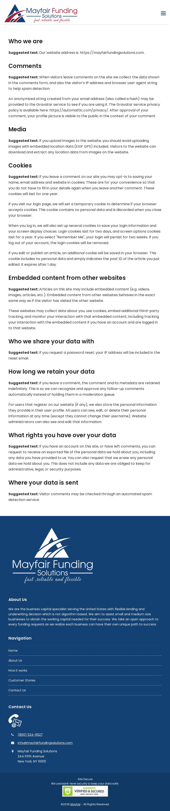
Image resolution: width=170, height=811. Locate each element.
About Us (15, 660)
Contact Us (17, 690)
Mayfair (75, 804)
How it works (17, 670)
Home (13, 650)
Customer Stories (21, 680)
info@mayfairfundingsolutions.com (45, 743)
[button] (163, 13)
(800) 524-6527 (30, 734)
